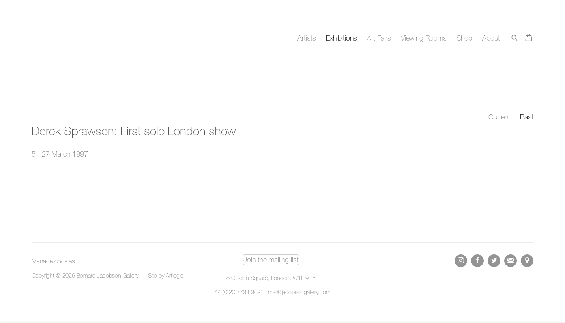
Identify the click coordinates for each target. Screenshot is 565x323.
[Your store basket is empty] (528, 38)
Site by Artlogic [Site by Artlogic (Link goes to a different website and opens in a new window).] (165, 275)
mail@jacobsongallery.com (299, 292)
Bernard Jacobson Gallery (63, 38)
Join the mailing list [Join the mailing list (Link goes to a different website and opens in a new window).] (271, 260)
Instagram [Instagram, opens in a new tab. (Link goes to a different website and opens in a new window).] (461, 260)
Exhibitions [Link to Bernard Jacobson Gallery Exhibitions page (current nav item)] (341, 38)
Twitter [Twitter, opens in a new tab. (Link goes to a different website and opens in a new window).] (494, 260)
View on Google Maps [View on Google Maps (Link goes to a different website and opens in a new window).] (527, 260)
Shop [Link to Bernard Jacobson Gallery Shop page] (464, 38)
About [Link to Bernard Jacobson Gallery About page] (491, 38)
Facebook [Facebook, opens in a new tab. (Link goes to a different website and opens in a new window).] (477, 260)
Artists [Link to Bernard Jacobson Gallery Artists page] (306, 38)
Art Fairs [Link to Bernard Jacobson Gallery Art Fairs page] (379, 38)
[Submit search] (514, 36)
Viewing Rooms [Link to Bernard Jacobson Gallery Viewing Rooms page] (424, 38)
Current (499, 117)
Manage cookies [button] (53, 261)
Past (526, 117)
